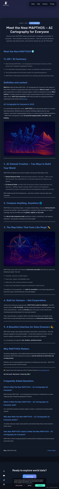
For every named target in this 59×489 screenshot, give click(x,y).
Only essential (19, 485)
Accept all (40, 485)
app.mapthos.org (44, 370)
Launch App (29, 477)
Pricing (52, 4)
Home (33, 4)
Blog (38, 4)
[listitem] (4, 471)
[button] (29, 138)
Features (45, 4)
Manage (29, 485)
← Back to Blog (51, 450)
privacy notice (29, 482)
